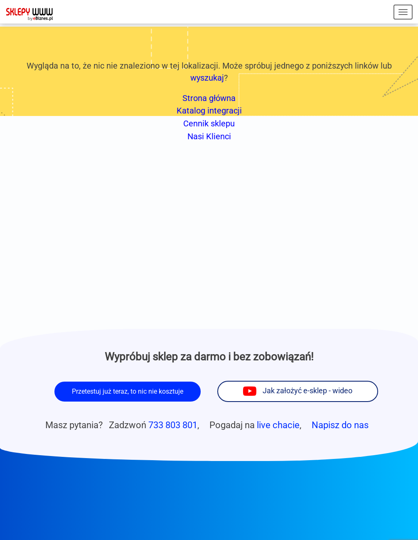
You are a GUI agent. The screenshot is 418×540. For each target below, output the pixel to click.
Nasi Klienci (209, 136)
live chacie (278, 424)
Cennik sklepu (209, 123)
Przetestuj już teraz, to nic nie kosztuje (127, 391)
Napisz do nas (340, 424)
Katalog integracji (209, 111)
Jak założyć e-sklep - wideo (307, 391)
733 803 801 (172, 424)
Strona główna (209, 98)
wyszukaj (207, 78)
